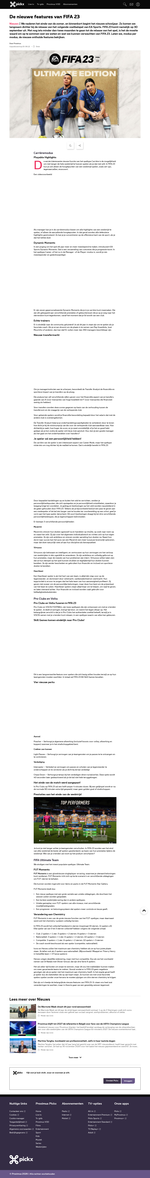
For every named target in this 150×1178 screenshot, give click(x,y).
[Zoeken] (125, 4)
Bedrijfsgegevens (18, 1133)
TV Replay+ (94, 1129)
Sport (38, 1133)
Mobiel (66, 1118)
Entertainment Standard (100, 1122)
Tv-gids (39, 1118)
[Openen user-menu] (138, 4)
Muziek (39, 1140)
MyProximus (121, 1115)
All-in (92, 1111)
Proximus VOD (42, 1122)
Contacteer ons (17, 1111)
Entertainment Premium (100, 1115)
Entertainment (42, 1129)
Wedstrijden (41, 1147)
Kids (38, 1136)
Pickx (117, 1111)
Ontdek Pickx (112, 1081)
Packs (66, 1111)
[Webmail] (131, 4)
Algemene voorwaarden (21, 1129)
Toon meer (75, 1057)
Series (38, 1143)
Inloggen (128, 1081)
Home (38, 1111)
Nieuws (14, 24)
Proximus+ (120, 1118)
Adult (91, 1133)
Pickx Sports (95, 1118)
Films (38, 1125)
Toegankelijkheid (18, 1122)
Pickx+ (92, 1125)
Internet (66, 1115)
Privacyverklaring (18, 1125)
